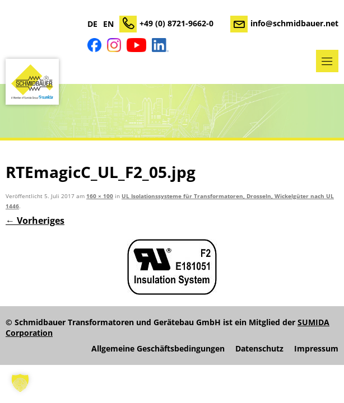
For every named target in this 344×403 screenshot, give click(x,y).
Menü (327, 61)
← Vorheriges (35, 220)
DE (92, 24)
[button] (20, 383)
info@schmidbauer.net (294, 23)
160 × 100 (99, 196)
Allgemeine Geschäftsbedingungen (158, 349)
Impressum (316, 349)
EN (108, 24)
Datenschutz (259, 349)
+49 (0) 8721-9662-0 (176, 23)
